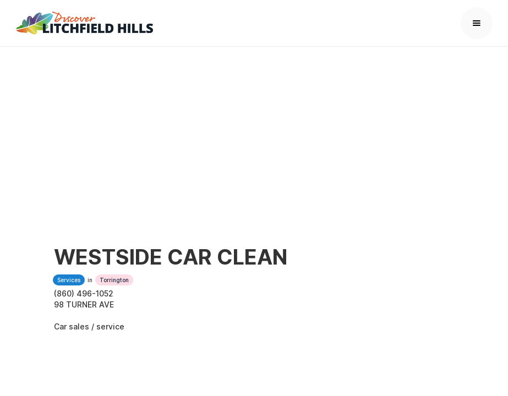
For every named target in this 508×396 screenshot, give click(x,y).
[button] (477, 23)
